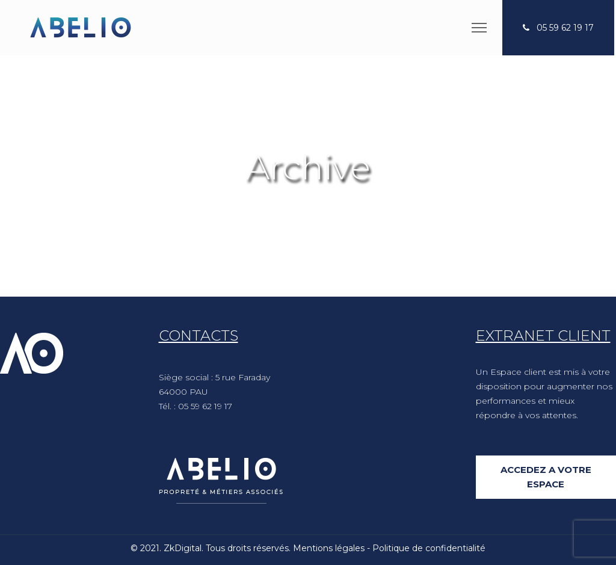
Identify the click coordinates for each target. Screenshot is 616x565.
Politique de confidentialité (428, 548)
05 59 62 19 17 (565, 27)
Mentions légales (329, 548)
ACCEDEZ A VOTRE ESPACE (545, 477)
